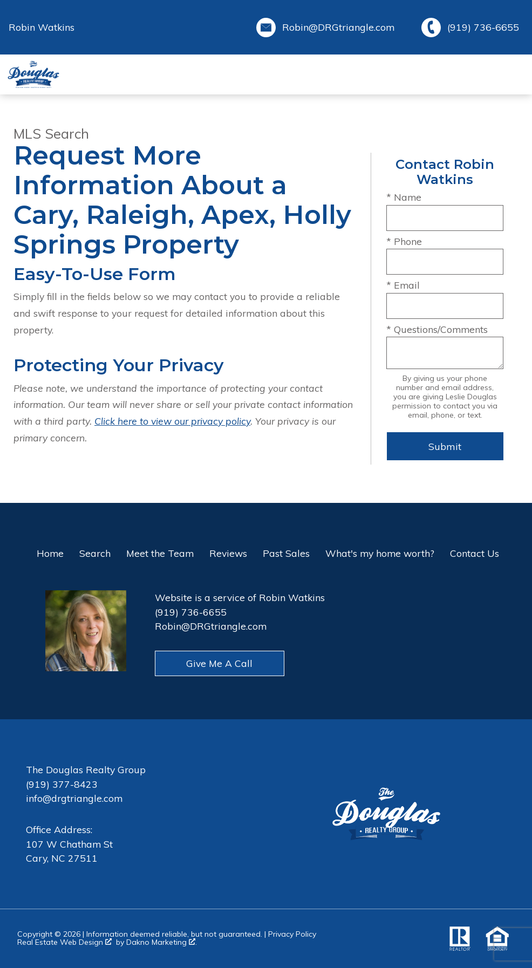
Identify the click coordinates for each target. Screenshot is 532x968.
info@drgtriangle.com (74, 798)
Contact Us (474, 553)
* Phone (404, 241)
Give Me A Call (219, 663)
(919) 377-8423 (62, 784)
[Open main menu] (513, 74)
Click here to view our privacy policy (172, 421)
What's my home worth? (379, 553)
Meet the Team (160, 553)
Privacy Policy (292, 934)
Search (95, 553)
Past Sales (286, 553)
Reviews (228, 553)
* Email (403, 285)
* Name (403, 197)
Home (50, 553)
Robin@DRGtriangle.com (211, 626)
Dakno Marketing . (161, 942)
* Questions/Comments (437, 329)
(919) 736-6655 (191, 612)
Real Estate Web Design (64, 942)
